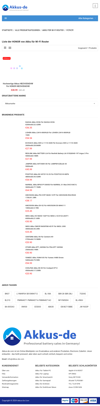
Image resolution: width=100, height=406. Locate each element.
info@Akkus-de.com (16, 360)
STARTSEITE (7, 32)
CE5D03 (37, 308)
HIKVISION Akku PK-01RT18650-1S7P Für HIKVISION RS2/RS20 (50, 196)
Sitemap (5, 389)
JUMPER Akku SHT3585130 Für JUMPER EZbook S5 (46, 165)
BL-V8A (48, 295)
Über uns (6, 372)
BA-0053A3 (9, 308)
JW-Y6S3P (84, 308)
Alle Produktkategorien (27, 32)
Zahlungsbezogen (9, 382)
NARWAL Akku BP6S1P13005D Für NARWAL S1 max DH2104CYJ (51, 186)
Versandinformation (10, 379)
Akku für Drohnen (42, 386)
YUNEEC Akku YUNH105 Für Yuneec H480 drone (44, 259)
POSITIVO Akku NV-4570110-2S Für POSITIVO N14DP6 (47, 176)
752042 (83, 295)
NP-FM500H (63, 301)
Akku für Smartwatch (44, 379)
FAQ (3, 375)
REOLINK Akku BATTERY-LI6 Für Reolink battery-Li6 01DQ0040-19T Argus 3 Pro (57, 155)
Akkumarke (10, 105)
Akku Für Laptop (42, 375)
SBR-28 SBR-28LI (65, 295)
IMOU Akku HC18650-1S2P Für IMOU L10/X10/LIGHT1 (46, 217)
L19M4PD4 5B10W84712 (27, 295)
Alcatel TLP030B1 (76, 382)
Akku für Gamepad (43, 382)
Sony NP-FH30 (75, 379)
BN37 (7, 295)
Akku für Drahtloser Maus (46, 389)
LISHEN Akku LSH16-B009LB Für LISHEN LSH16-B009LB (47, 134)
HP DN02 (72, 375)
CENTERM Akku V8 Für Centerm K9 (39, 238)
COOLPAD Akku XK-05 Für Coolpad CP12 (41, 269)
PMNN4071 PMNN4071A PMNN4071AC (34, 301)
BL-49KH (79, 301)
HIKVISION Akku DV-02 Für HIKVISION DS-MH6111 (45, 207)
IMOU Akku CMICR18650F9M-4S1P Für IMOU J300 (45, 228)
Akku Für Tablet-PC (43, 372)
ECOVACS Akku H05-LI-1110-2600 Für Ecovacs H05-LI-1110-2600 (51, 144)
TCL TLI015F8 (74, 386)
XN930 (24, 308)
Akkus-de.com (23, 402)
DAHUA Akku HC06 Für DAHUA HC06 (40, 124)
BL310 (7, 301)
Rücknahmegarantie (10, 386)
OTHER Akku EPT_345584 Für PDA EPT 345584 (44, 249)
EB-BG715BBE (67, 308)
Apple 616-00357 (76, 372)
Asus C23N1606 (75, 389)
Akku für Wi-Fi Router (53, 32)
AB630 (51, 308)
